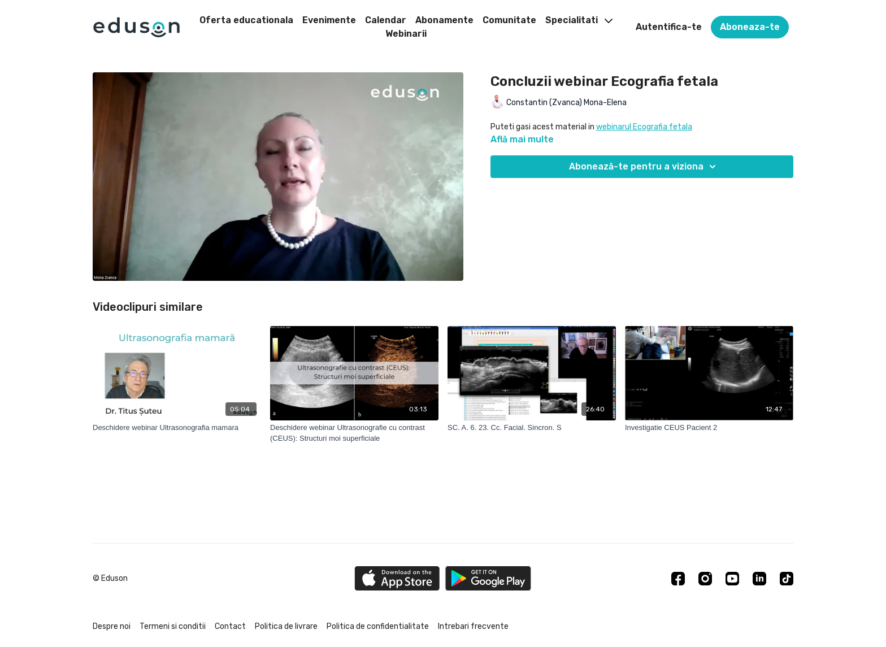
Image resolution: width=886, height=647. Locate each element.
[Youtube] (732, 578)
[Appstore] (397, 578)
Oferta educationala (246, 20)
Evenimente (329, 20)
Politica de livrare (286, 626)
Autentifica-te (669, 26)
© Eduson (110, 579)
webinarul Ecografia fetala (644, 127)
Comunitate (509, 20)
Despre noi (112, 626)
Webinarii (406, 33)
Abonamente (444, 20)
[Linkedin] (759, 578)
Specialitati (579, 20)
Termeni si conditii (173, 626)
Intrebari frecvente (473, 626)
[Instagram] (705, 578)
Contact (230, 626)
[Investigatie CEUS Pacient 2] (709, 427)
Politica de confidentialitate (378, 626)
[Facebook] (678, 578)
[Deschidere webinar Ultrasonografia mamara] (177, 427)
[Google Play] (488, 578)
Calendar (385, 20)
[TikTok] (786, 578)
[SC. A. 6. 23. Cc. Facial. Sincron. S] (532, 427)
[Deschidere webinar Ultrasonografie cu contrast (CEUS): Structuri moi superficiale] (354, 433)
